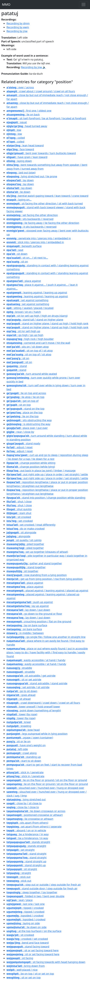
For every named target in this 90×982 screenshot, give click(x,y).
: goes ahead (20, 695)
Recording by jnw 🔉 (33, 67)
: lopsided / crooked (25, 915)
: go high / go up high (24, 335)
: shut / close (19, 501)
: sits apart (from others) (27, 822)
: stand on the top (25, 408)
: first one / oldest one (28, 110)
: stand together (26, 567)
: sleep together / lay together (31, 892)
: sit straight (21, 869)
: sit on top (18, 405)
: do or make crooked (25, 528)
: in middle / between (25, 633)
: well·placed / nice (22, 970)
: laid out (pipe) (20, 172)
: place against (23, 281)
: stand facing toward (27, 946)
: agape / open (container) (29, 737)
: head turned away (26, 126)
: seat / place (19, 900)
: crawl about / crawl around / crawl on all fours (40, 91)
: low (13, 130)
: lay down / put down (28, 610)
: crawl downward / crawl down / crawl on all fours (43, 702)
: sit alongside (21, 532)
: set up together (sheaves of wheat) (37, 552)
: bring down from (25, 966)
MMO (6, 4)
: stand (16, 366)
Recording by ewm (17, 27)
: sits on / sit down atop (27, 346)
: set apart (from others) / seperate (33, 826)
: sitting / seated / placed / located (29, 308)
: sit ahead (18, 699)
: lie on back (23, 114)
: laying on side (23, 923)
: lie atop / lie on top (25, 397)
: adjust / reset (19, 447)
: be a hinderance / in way (27, 834)
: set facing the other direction (32, 215)
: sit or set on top (23, 977)
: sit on (17, 261)
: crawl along (21, 753)
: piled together (25, 544)
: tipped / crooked (25, 908)
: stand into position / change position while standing (45, 497)
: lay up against (27, 606)
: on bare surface (24, 629)
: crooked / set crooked (27, 939)
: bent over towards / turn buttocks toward (41, 153)
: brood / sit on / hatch (23, 312)
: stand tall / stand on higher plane (34, 319)
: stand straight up (26, 861)
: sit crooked (18, 517)
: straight (18, 873)
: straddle (19, 668)
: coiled (15, 137)
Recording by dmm (18, 23)
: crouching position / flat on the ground (38, 621)
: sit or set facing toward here (32, 950)
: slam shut (18, 513)
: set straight (20, 850)
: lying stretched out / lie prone (31, 176)
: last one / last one (25, 904)
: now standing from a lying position (36, 575)
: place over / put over (27, 428)
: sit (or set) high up (23, 331)
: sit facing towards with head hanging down (45, 962)
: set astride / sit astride (27, 687)
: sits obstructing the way (29, 420)
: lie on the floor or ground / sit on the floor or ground (46, 780)
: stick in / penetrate (25, 772)
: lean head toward (25, 145)
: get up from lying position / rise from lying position (44, 579)
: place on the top (24, 412)
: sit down (16, 254)
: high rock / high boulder (30, 339)
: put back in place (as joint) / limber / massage (41, 470)
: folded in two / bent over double (35, 896)
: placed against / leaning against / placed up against (47, 590)
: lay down (20, 180)
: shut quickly (19, 509)
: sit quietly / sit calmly (24, 540)
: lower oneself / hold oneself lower (33, 706)
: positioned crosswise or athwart (34, 815)
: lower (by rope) (21, 714)
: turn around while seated (31, 374)
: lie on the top (22, 416)
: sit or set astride (23, 679)
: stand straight (26, 853)
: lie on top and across (26, 393)
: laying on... (19, 199)
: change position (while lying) (30, 466)
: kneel (18, 722)
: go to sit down (21, 691)
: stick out (18, 877)
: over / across (20, 87)
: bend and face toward (27, 942)
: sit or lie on (18, 741)
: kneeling (18, 726)
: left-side (17, 749)
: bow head (23, 730)
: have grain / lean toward (26, 157)
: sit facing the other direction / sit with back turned (44, 203)
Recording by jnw (16, 31)
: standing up (23, 757)
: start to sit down (23, 761)
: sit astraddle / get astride (31, 675)
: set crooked (19, 521)
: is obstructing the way (28, 424)
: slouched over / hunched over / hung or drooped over (45, 788)
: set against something (27, 300)
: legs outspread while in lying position (37, 733)
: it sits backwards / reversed (31, 226)
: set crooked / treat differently (30, 524)
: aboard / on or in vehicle (26, 830)
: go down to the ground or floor (34, 613)
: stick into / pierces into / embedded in (35, 242)
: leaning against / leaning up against (36, 292)
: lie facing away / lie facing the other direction (42, 223)
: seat (14, 250)
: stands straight (28, 842)
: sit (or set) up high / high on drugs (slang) (37, 315)
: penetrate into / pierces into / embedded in (38, 238)
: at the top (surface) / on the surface (33, 931)
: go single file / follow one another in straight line (45, 637)
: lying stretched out (26, 799)
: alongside (18, 536)
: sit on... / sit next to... (27, 257)
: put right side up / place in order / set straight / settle (47, 474)
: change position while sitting (30, 463)
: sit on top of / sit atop (29, 350)
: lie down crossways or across (35, 811)
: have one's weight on (26, 745)
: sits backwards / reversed (29, 219)
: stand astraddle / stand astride (36, 683)
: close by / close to (22, 807)
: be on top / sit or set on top (30, 973)
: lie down (18, 192)
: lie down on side (26, 927)
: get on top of (22, 401)
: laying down (19, 161)
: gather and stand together (34, 563)
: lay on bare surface (26, 625)
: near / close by (20, 432)
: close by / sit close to (24, 803)
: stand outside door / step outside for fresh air (41, 888)
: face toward (20, 149)
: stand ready (23, 443)
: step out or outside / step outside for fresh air (43, 884)
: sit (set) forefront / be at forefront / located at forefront (46, 118)
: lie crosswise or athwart (29, 819)
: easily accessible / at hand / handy (35, 660)
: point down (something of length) (33, 710)
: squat (16, 122)
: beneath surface (24, 246)
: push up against (29, 602)
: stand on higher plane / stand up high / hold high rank (47, 323)
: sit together (22, 571)
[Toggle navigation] (83, 4)
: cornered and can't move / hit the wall (38, 343)
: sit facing (19, 958)
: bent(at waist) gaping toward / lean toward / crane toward (47, 196)
